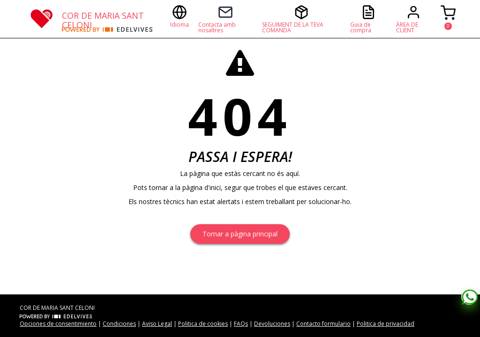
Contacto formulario (323, 324)
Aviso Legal (157, 324)
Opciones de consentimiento (58, 324)
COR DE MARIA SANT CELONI (103, 18)
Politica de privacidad (385, 324)
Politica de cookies (203, 324)
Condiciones (119, 324)
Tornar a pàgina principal (240, 233)
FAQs (241, 324)
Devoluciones (272, 324)
